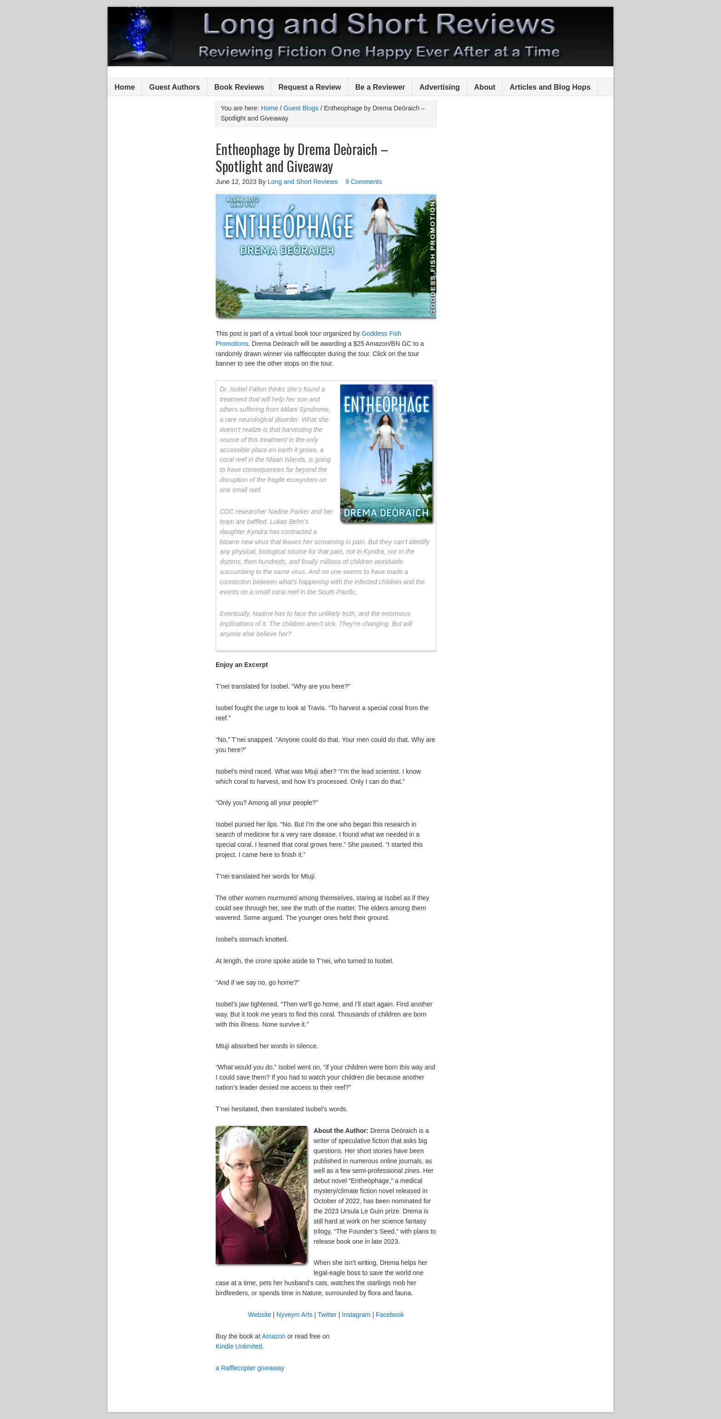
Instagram (356, 1314)
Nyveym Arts (294, 1314)
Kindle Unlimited (239, 1346)
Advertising (439, 87)
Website (259, 1314)
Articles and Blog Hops (549, 87)
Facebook (390, 1314)
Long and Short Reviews (360, 36)
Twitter (327, 1314)
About (484, 87)
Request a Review (309, 87)
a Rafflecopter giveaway (250, 1368)
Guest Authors (174, 87)
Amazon (273, 1336)
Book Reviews (239, 87)
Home (124, 87)
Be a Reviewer (380, 87)
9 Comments (363, 181)
